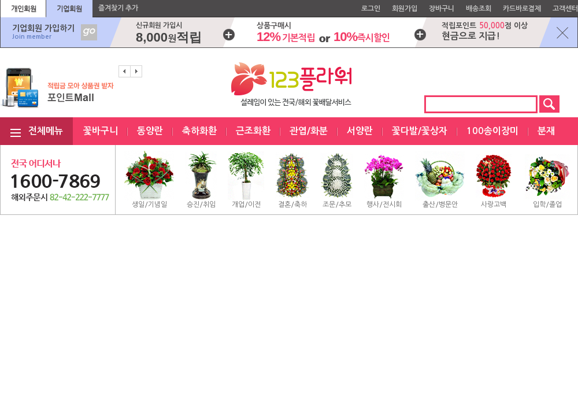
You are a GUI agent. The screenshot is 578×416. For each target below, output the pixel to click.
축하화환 (199, 131)
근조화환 (253, 131)
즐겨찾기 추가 (118, 8)
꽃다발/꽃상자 (419, 131)
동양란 (150, 131)
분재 (546, 131)
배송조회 (478, 8)
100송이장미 (492, 131)
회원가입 (404, 8)
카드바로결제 (522, 8)
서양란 (360, 131)
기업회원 (69, 9)
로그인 (370, 8)
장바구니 (441, 8)
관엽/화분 (309, 131)
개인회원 (23, 9)
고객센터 (565, 8)
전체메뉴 (45, 131)
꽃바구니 (100, 131)
